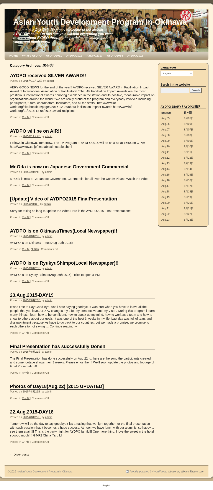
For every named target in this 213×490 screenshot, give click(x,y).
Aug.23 (165, 219)
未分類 (25, 117)
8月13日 (188, 163)
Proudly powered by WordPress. (148, 471)
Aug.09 (165, 140)
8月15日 (188, 174)
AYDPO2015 (135, 55)
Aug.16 (165, 180)
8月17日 (188, 185)
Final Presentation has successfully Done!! (57, 346)
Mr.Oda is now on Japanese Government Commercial (69, 166)
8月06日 (188, 123)
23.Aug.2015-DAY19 (32, 295)
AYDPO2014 (115, 55)
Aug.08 (165, 135)
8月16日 (188, 180)
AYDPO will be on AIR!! (35, 131)
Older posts (19, 454)
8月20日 (188, 202)
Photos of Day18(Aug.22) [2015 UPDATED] (57, 386)
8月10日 (188, 146)
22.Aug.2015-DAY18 (32, 412)
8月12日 (188, 157)
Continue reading (63, 326)
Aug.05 (165, 118)
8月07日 (188, 129)
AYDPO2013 (95, 55)
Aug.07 (165, 129)
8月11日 (188, 152)
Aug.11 (165, 152)
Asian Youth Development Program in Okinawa (100, 22)
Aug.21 (165, 208)
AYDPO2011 (54, 55)
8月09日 (188, 140)
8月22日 (188, 214)
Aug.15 (165, 174)
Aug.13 (165, 163)
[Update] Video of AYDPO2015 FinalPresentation (63, 199)
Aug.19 (165, 197)
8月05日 (188, 118)
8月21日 (188, 208)
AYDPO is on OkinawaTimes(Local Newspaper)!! (63, 231)
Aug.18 (165, 191)
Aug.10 (165, 146)
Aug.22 (165, 214)
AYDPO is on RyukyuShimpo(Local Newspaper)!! (64, 263)
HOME (13, 55)
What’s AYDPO (32, 55)
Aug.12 (165, 157)
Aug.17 (165, 185)
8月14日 (188, 169)
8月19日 (188, 197)
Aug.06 (165, 123)
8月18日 (188, 191)
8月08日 (188, 135)
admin (50, 80)
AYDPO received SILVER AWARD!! (48, 75)
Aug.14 (165, 169)
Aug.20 (165, 202)
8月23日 (188, 219)
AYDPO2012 (74, 55)
